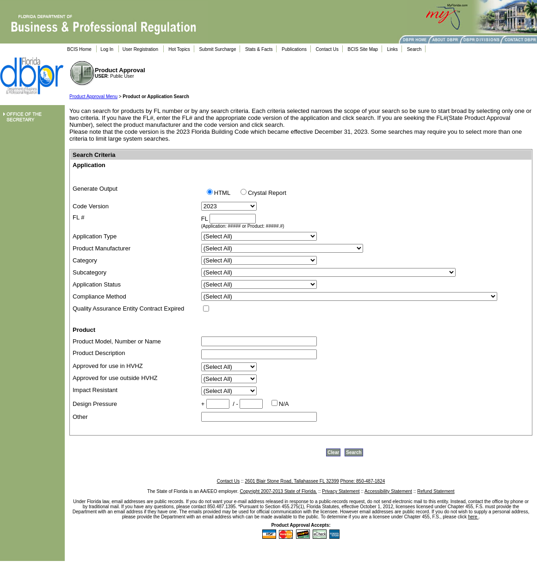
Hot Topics (179, 49)
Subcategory (89, 272)
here (473, 516)
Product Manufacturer (101, 248)
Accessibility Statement (388, 491)
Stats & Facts (258, 49)
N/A (284, 403)
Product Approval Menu (93, 96)
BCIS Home (79, 49)
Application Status (97, 284)
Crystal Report (267, 192)
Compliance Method (99, 296)
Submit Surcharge (217, 49)
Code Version (91, 206)
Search (414, 49)
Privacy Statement (340, 491)
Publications (294, 49)
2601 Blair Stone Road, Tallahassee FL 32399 (292, 481)
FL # (79, 217)
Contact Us (327, 49)
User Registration (140, 49)
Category (85, 260)
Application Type (95, 236)
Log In (106, 49)
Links (392, 49)
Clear (333, 452)
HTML (224, 192)
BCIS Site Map (363, 49)
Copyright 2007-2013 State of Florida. (278, 491)
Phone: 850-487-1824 (362, 481)
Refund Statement (436, 491)
